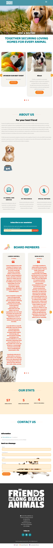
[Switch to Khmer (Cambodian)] (34, 545)
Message (4, 463)
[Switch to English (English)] (16, 545)
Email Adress (5, 452)
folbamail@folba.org (6, 437)
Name (3, 447)
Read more (13, 82)
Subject (3, 457)
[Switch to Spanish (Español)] (24, 545)
